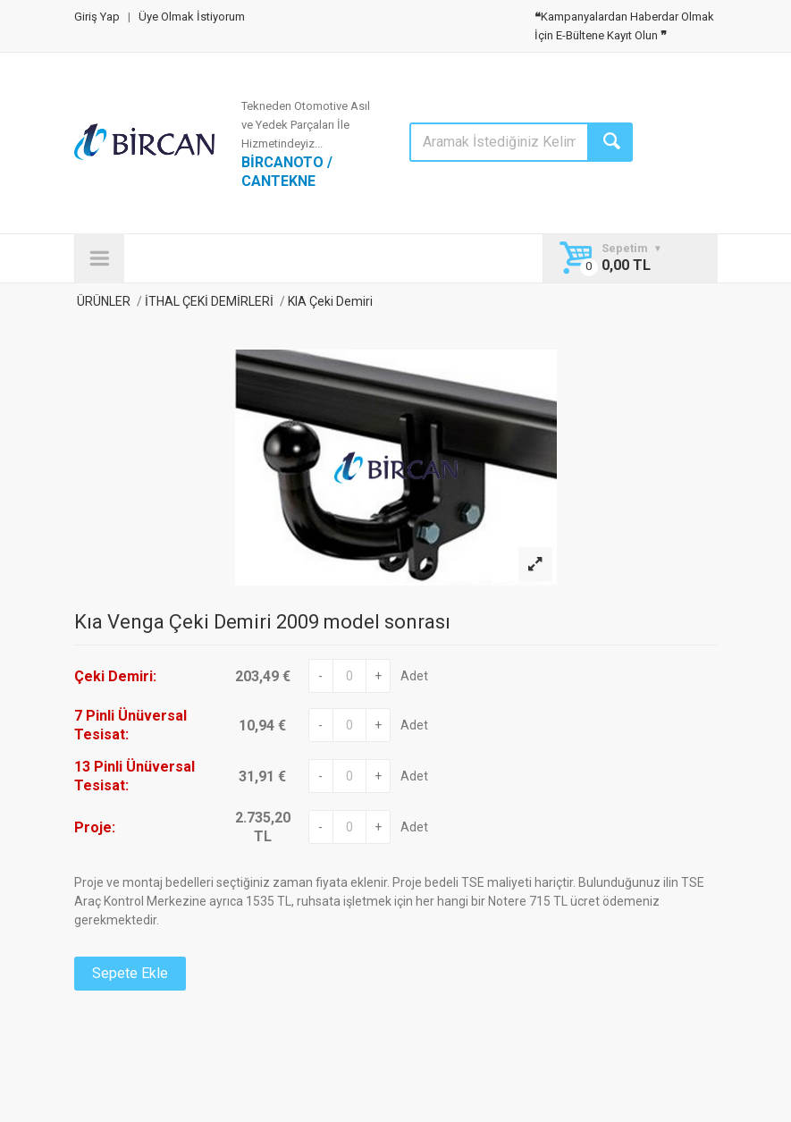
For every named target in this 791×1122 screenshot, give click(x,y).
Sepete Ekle (130, 973)
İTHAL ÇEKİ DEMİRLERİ (209, 301)
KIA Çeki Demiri (329, 301)
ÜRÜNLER (102, 301)
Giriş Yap (97, 16)
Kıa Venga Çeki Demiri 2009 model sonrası (262, 622)
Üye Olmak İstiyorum (192, 16)
